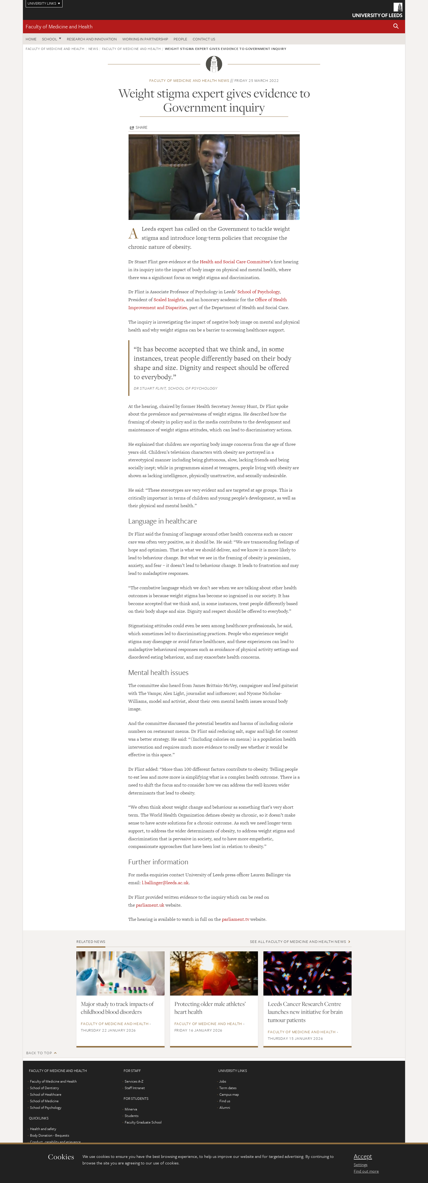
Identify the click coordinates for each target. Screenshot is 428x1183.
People (180, 39)
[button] (396, 26)
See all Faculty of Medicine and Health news (298, 941)
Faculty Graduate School (143, 1122)
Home (31, 39)
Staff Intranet (135, 1088)
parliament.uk (150, 905)
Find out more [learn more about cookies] (366, 1171)
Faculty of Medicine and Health (59, 26)
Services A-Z (134, 1081)
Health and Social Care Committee (235, 261)
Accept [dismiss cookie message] (363, 1156)
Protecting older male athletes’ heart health (210, 1008)
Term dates (227, 1088)
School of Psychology (258, 291)
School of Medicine (44, 1101)
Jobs (222, 1081)
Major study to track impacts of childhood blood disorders (117, 1008)
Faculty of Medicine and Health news (189, 80)
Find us (224, 1101)
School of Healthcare (45, 1094)
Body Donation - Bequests (49, 1135)
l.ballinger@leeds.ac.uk (165, 882)
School (49, 39)
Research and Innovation (92, 39)
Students (131, 1115)
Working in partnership (145, 39)
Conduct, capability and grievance (55, 1142)
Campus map (229, 1094)
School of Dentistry (44, 1088)
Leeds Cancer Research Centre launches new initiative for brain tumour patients (305, 1012)
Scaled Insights (169, 299)
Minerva (131, 1109)
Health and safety (43, 1128)
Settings (360, 1164)
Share (141, 127)
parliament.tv (235, 919)
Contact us (204, 39)
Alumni (224, 1107)
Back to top (39, 1053)
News (93, 48)
